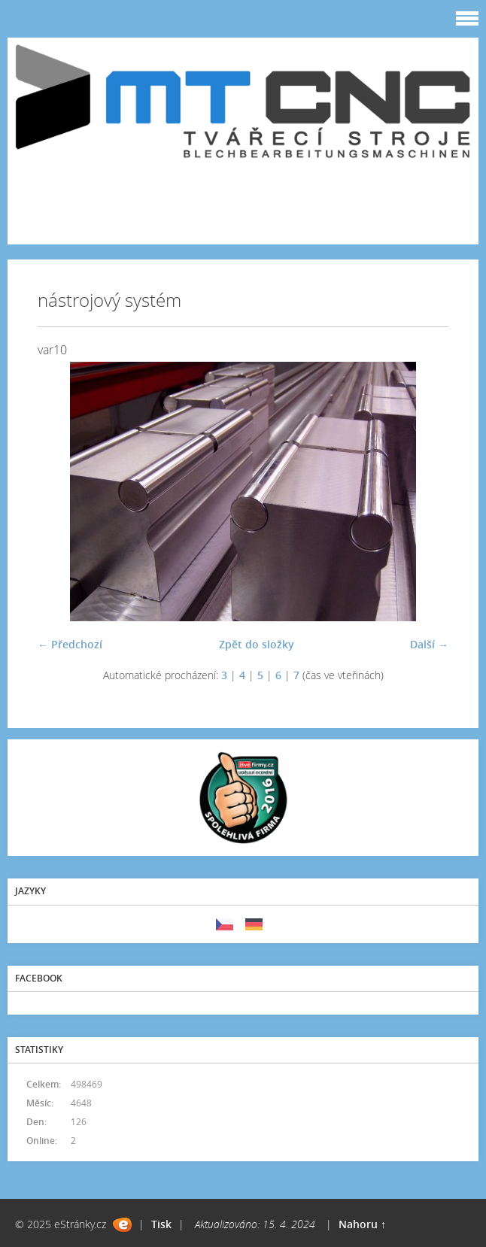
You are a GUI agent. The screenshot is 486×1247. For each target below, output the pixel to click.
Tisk (161, 1224)
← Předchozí (70, 644)
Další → (429, 644)
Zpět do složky (256, 644)
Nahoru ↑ (362, 1224)
